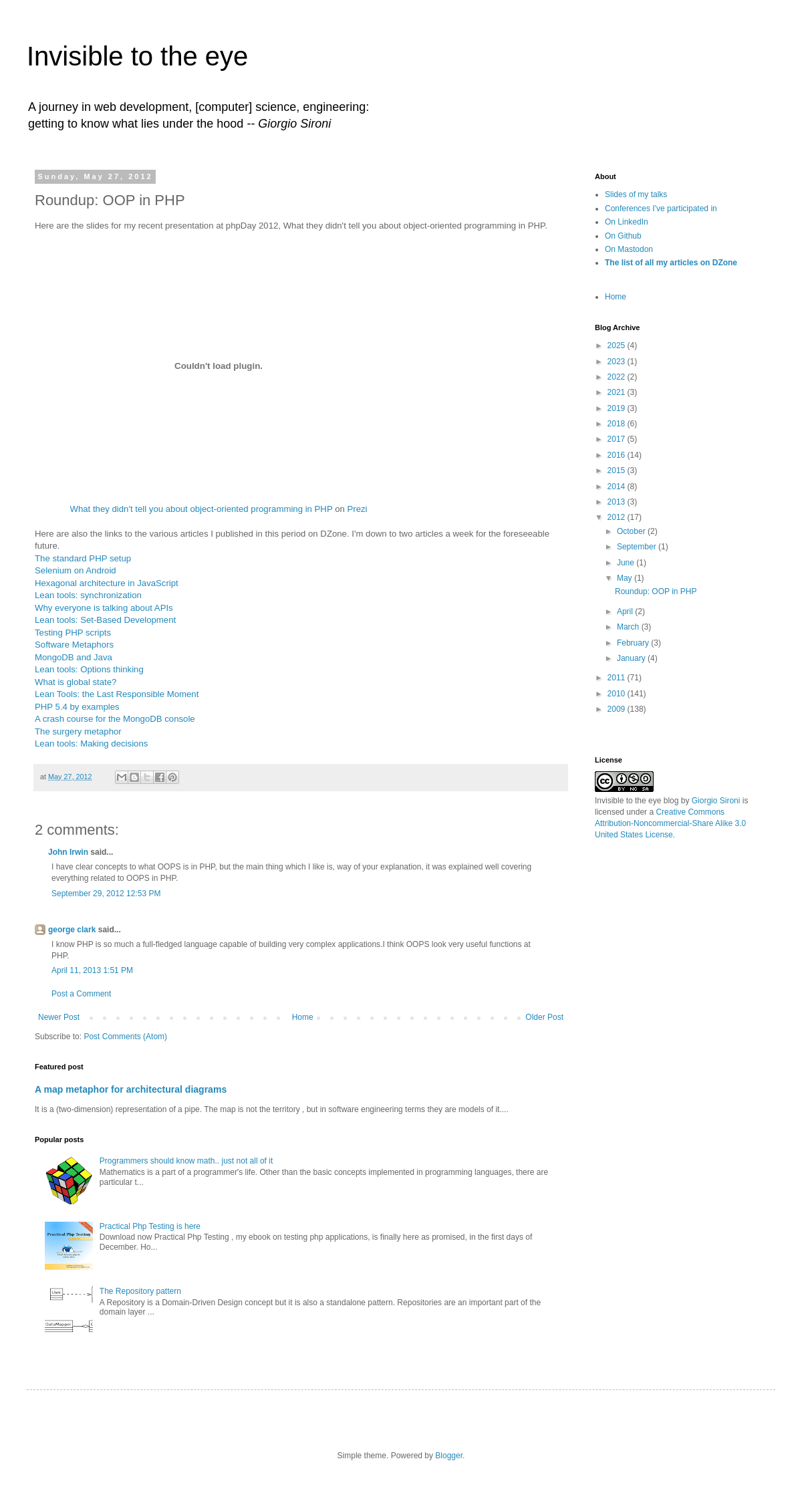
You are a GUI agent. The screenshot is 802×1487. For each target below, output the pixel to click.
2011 (618, 677)
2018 (618, 423)
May (625, 578)
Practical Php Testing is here (150, 1226)
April (626, 611)
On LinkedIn (626, 222)
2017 (618, 439)
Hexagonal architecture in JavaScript (106, 583)
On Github (623, 236)
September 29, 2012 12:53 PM (105, 893)
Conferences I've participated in (661, 208)
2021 (618, 392)
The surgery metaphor (78, 731)
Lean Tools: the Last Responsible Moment (116, 694)
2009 (618, 709)
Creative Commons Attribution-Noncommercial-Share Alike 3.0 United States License (670, 823)
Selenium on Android (75, 570)
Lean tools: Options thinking (89, 669)
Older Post (544, 1017)
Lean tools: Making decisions (91, 743)
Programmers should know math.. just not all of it (186, 1161)
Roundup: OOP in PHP (656, 591)
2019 (618, 408)
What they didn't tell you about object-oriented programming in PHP (201, 509)
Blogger (448, 1455)
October (632, 531)
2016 (618, 455)
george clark (72, 929)
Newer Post (59, 1017)
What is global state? (75, 682)
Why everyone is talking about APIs (104, 608)
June (626, 562)
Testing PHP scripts (73, 633)
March (629, 627)
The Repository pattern (140, 1291)
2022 (618, 377)
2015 (618, 470)
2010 (618, 693)
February (634, 643)
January (632, 658)
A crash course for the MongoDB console (115, 719)
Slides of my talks (636, 194)
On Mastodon (629, 249)
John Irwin (68, 852)
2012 (618, 517)
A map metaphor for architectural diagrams (131, 1089)
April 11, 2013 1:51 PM (92, 970)
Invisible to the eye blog (636, 800)
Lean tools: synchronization (88, 595)
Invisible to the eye (137, 56)
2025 (618, 345)
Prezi (357, 509)
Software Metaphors (74, 645)
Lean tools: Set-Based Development (105, 620)
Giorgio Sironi (716, 800)
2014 (618, 486)
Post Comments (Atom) (125, 1036)
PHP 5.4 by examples (77, 707)
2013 (618, 502)
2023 (618, 361)
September (637, 546)
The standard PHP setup (83, 558)
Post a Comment (81, 993)
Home (302, 1017)
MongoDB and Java (73, 657)
